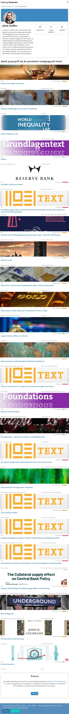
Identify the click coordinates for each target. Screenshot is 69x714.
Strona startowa (6, 6)
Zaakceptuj (15, 711)
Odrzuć (6, 711)
